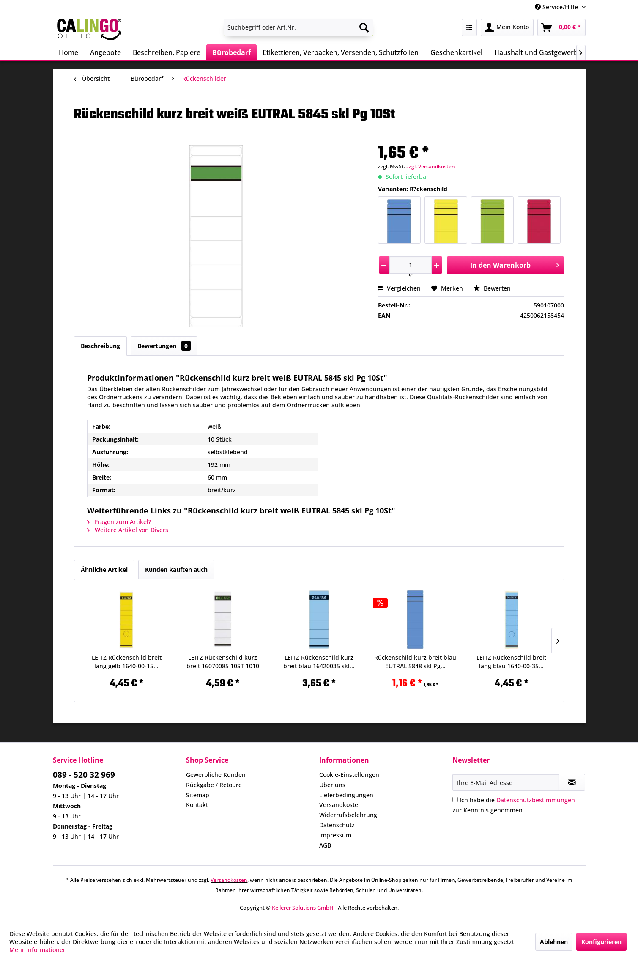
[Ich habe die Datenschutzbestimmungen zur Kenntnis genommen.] (455, 799)
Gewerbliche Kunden (216, 775)
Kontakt (197, 805)
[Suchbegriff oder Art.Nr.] (298, 27)
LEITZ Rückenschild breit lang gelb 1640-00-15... (127, 661)
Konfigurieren (601, 942)
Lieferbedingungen (346, 795)
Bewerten (492, 288)
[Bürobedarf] (231, 52)
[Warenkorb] (561, 27)
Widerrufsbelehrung (348, 815)
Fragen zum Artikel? (119, 522)
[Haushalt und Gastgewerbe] (538, 52)
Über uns (332, 785)
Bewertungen (164, 346)
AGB (325, 845)
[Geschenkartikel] (456, 52)
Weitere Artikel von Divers (127, 530)
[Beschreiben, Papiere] (166, 52)
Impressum (335, 835)
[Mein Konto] (507, 27)
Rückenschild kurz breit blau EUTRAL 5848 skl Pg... (415, 661)
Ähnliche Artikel (104, 569)
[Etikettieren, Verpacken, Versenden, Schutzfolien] (340, 52)
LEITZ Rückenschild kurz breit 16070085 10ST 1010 (222, 661)
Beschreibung (100, 346)
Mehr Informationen (38, 950)
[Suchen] (364, 27)
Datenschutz (337, 825)
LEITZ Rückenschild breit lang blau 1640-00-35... (511, 661)
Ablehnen (554, 942)
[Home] (68, 52)
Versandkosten (340, 805)
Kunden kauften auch (176, 569)
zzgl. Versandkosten (430, 166)
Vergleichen (399, 288)
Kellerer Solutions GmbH (303, 907)
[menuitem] (298, 27)
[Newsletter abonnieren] (572, 782)
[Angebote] (105, 52)
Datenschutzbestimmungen (535, 800)
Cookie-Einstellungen (349, 775)
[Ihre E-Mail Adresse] (505, 782)
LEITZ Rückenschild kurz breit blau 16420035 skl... (319, 661)
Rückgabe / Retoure (214, 785)
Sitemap (197, 795)
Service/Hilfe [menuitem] (557, 7)
